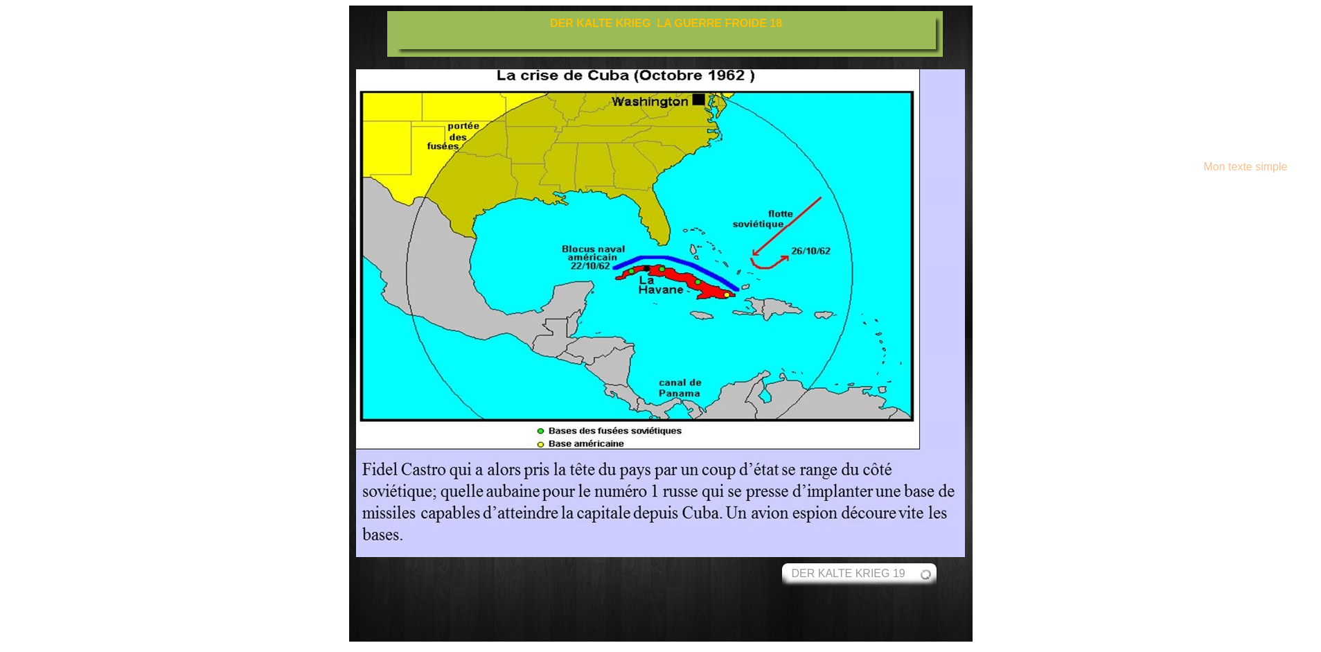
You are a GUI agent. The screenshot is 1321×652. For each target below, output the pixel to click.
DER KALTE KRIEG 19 (848, 573)
